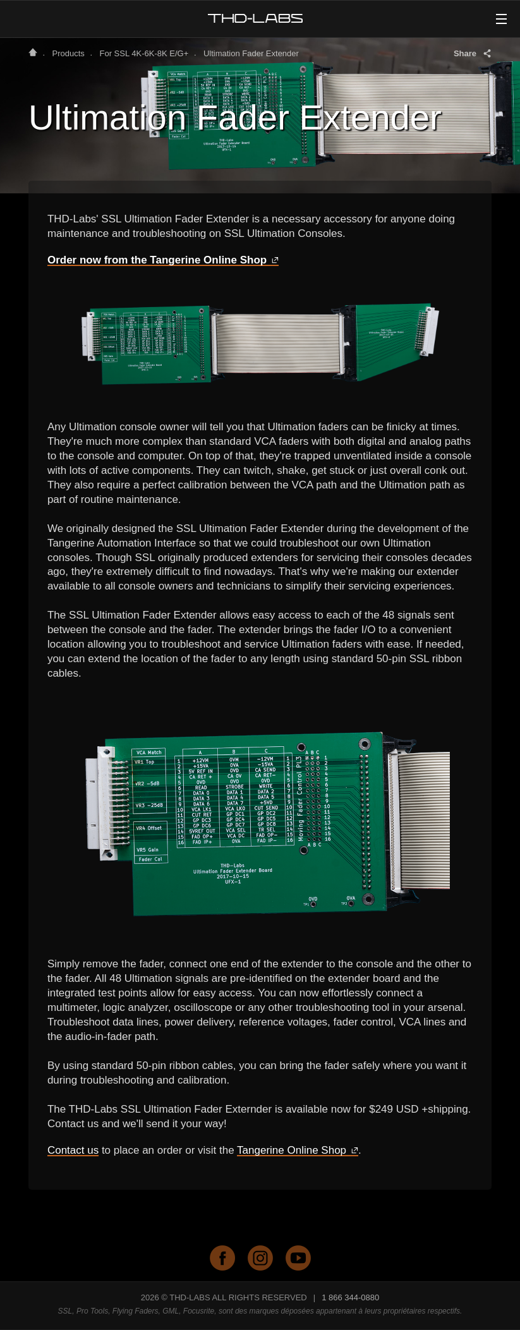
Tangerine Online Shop (297, 1150)
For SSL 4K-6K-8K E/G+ (143, 53)
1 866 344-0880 (350, 1297)
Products (68, 53)
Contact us (73, 1150)
